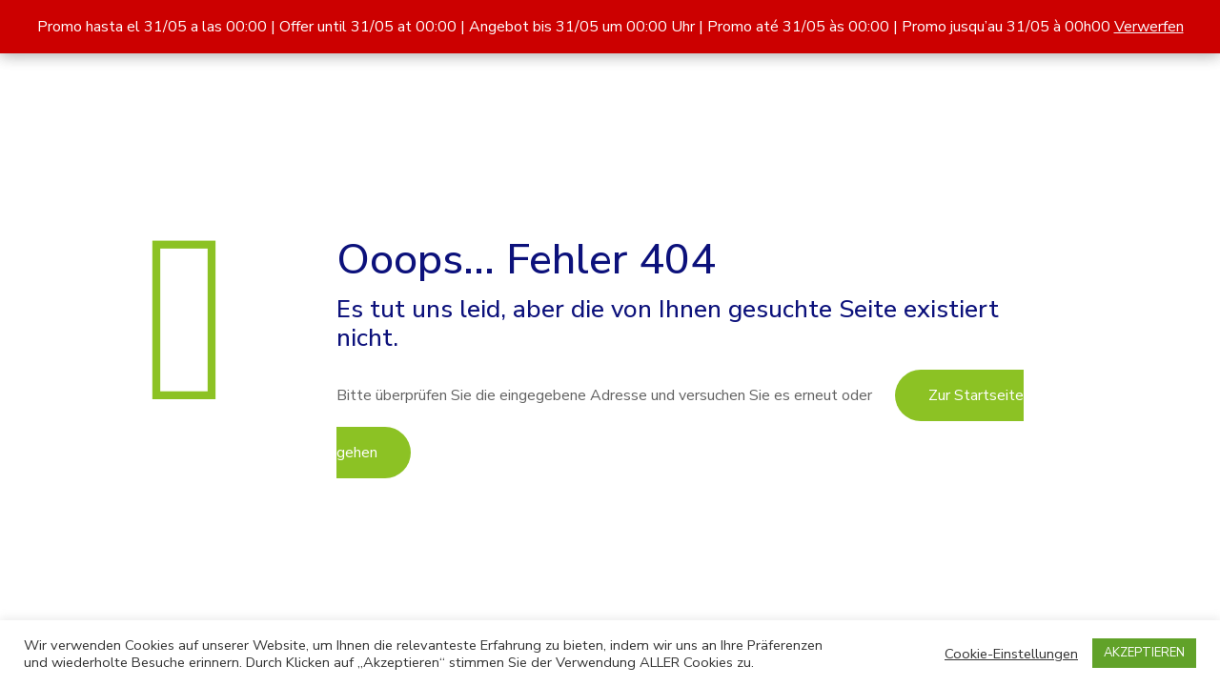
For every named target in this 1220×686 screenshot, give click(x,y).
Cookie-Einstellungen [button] (1011, 653)
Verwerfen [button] (1149, 26)
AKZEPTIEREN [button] (1144, 652)
